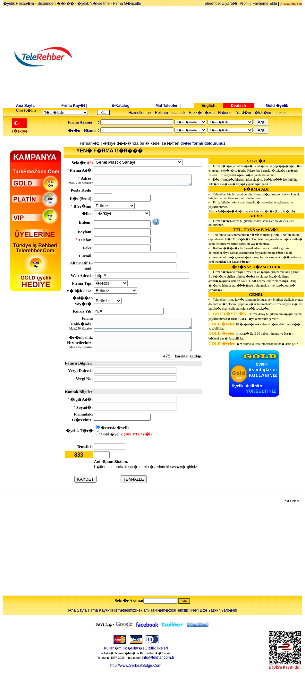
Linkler (280, 112)
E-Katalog (121, 105)
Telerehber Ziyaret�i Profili (226, 3)
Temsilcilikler (187, 610)
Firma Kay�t (73, 105)
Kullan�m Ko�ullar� (123, 648)
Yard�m (243, 112)
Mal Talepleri (167, 105)
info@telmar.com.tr (158, 657)
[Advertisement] (202, 57)
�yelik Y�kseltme (93, 3)
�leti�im (262, 112)
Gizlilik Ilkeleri (156, 648)
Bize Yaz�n (210, 610)
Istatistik (178, 112)
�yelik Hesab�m (18, 3)
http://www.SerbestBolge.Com (135, 665)
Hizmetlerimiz (139, 112)
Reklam (161, 112)
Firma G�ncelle (127, 3)
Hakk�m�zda (202, 112)
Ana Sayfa (25, 105)
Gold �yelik (277, 105)
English (208, 105)
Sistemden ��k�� (56, 3)
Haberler (225, 112)
